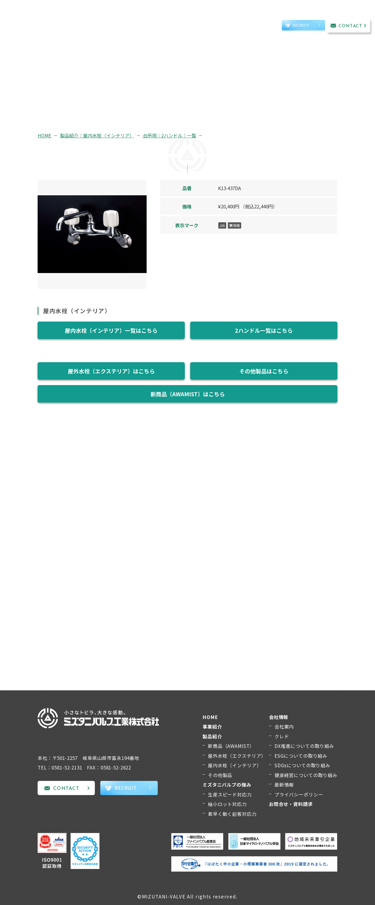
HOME (44, 135)
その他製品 (220, 775)
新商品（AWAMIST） (231, 745)
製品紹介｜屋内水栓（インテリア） (97, 135)
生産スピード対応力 (230, 794)
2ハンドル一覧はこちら (264, 330)
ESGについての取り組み (300, 755)
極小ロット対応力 (227, 804)
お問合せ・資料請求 (291, 804)
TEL (261, 26)
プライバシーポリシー (298, 794)
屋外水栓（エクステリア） (237, 755)
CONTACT (350, 26)
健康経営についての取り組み (305, 775)
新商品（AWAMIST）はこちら (187, 394)
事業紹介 (92, 18)
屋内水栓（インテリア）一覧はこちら (111, 330)
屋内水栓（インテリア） (234, 765)
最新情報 (284, 784)
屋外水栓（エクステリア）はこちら (111, 371)
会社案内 (284, 726)
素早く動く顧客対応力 (232, 813)
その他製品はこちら (263, 371)
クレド (281, 736)
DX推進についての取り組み (304, 745)
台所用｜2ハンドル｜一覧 (169, 135)
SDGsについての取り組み (302, 765)
